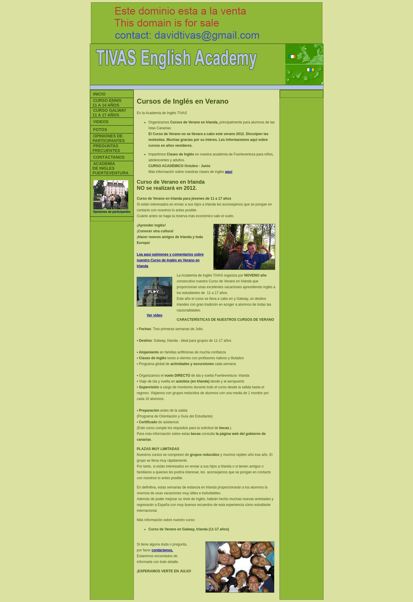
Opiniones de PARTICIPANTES (107, 138)
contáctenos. (162, 550)
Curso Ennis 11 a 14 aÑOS (106, 102)
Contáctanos (109, 157)
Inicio (99, 94)
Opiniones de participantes (111, 211)
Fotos (100, 129)
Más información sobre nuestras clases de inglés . (190, 172)
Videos (101, 121)
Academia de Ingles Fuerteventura (109, 168)
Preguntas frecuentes (105, 148)
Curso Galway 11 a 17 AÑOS (108, 112)
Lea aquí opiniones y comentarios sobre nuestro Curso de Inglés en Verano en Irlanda (170, 260)
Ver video (154, 315)
